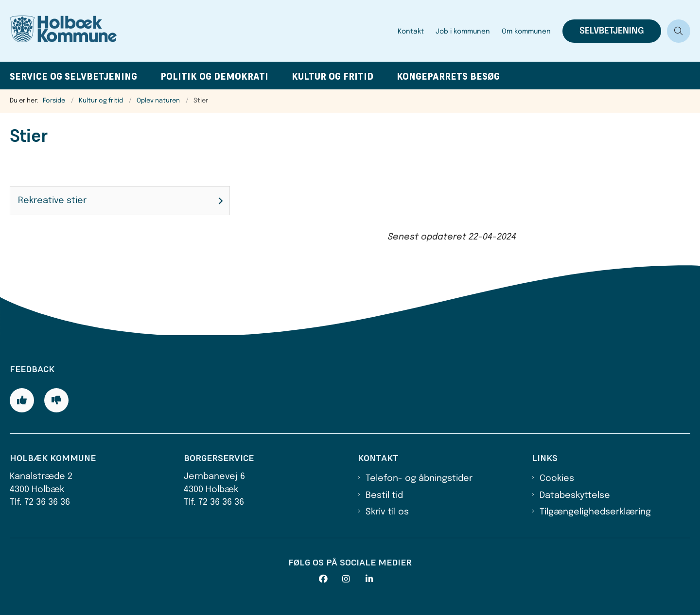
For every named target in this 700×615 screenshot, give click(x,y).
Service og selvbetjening (73, 76)
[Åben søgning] (678, 31)
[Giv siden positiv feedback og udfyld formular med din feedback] (22, 400)
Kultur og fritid (332, 76)
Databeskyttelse (575, 495)
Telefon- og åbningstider (419, 478)
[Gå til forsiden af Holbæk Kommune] (201, 31)
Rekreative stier (52, 200)
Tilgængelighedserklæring (595, 512)
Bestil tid (384, 495)
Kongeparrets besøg (448, 76)
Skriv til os (387, 512)
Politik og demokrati (214, 76)
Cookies (557, 478)
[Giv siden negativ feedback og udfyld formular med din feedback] (56, 400)
